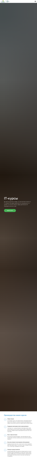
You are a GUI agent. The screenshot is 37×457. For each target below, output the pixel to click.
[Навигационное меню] (35, 1)
